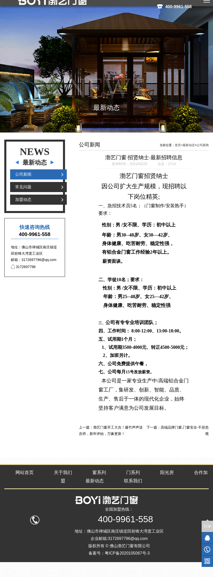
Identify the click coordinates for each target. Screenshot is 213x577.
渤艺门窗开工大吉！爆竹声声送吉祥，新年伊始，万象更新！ (111, 443)
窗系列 (99, 485)
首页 (179, 158)
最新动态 (189, 158)
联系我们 (133, 493)
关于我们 (63, 485)
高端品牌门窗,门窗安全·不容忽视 (185, 443)
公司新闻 (23, 187)
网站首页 (24, 485)
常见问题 (23, 199)
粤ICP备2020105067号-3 (127, 568)
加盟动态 (23, 212)
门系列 (133, 485)
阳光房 (167, 485)
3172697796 (23, 279)
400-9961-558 (178, 6)
